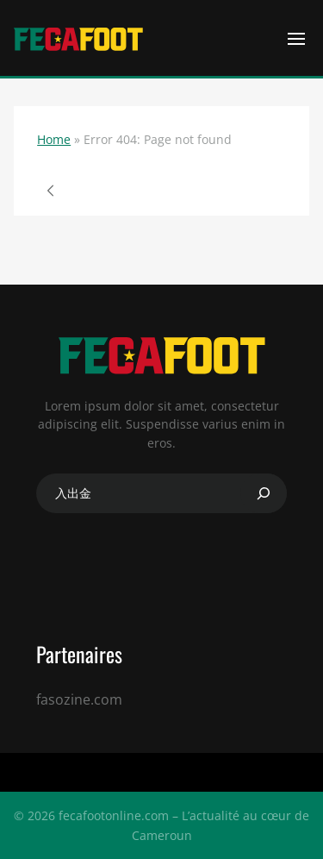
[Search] (263, 493)
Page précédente (51, 190)
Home (54, 139)
